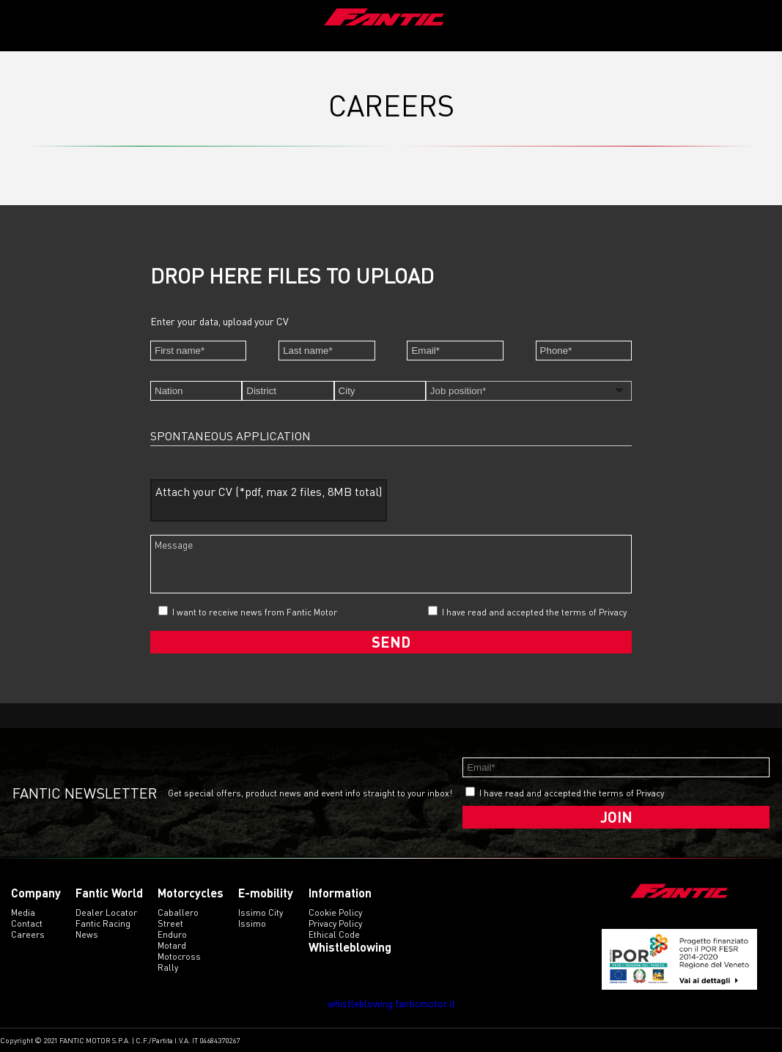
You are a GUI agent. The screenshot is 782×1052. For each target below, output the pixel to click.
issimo (252, 923)
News (86, 934)
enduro (172, 934)
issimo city (260, 912)
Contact (27, 923)
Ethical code (334, 934)
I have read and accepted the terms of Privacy (534, 612)
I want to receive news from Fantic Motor (247, 612)
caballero (178, 912)
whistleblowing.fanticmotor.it (391, 1003)
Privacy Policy (335, 923)
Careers (28, 934)
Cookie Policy (335, 912)
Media (23, 912)
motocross (179, 956)
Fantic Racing (102, 923)
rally (168, 967)
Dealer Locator (106, 912)
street (170, 923)
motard (172, 945)
